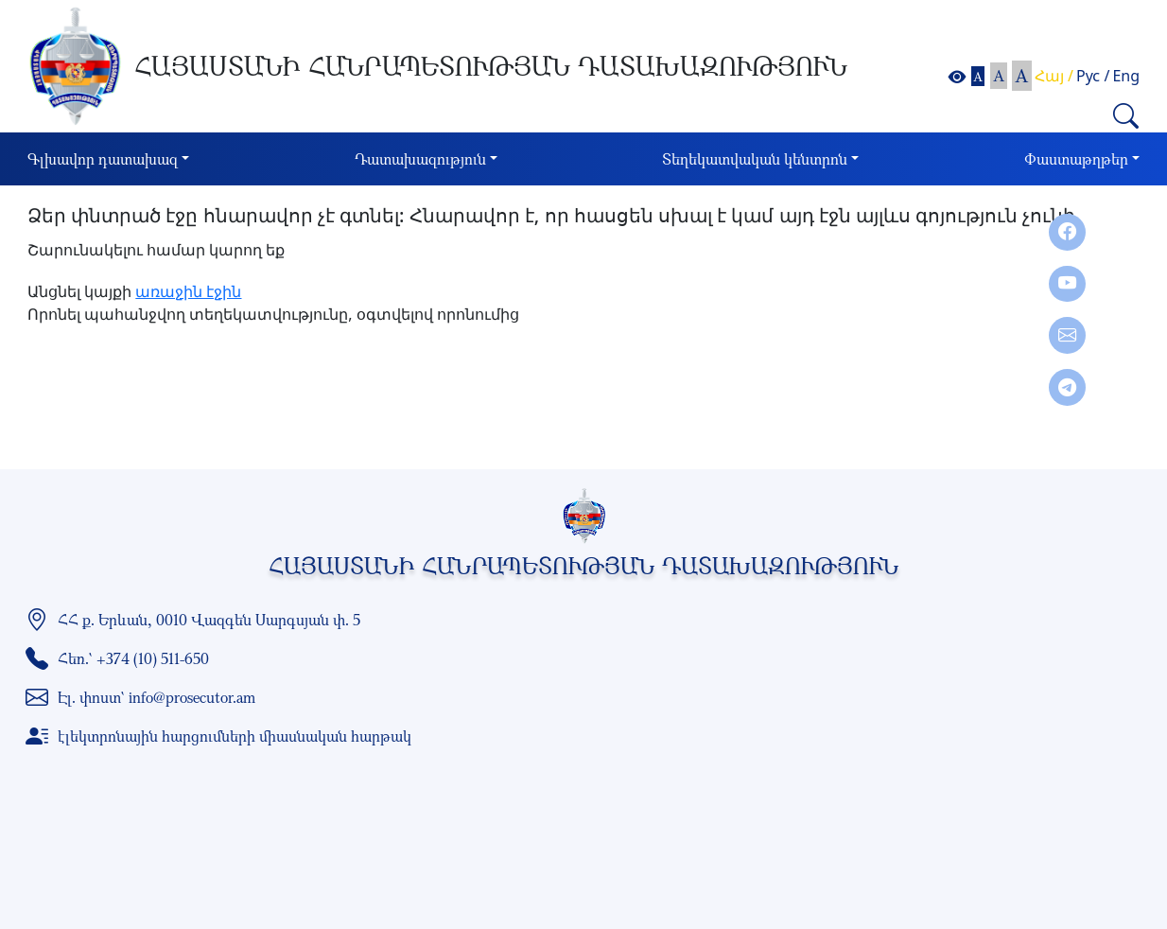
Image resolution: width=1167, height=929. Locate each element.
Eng (1126, 75)
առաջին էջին (188, 291)
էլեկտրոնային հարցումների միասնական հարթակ (234, 736)
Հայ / (1054, 75)
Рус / (1092, 75)
